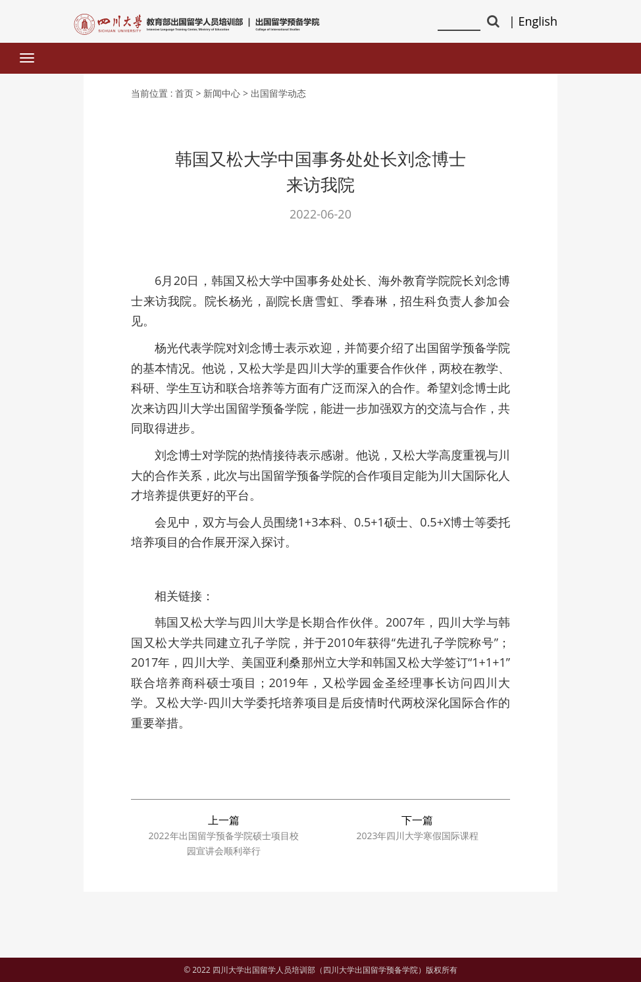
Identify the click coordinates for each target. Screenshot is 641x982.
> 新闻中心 (218, 93)
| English (533, 21)
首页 (184, 93)
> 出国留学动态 (274, 93)
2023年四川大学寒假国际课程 (417, 835)
